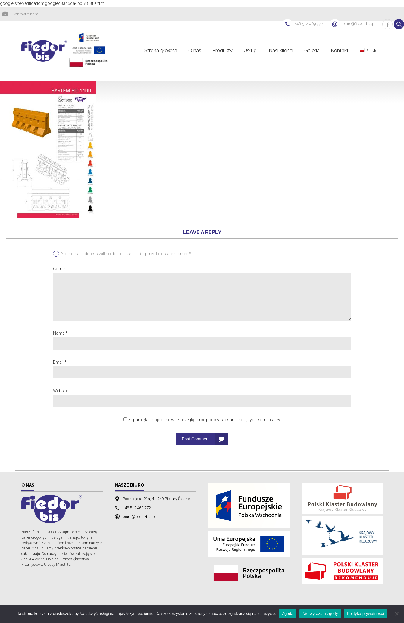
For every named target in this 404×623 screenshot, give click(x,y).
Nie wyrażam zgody (320, 613)
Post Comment (196, 439)
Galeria (312, 51)
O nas (194, 51)
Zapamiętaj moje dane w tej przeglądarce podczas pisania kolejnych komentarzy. (204, 420)
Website (60, 391)
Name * (60, 333)
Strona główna (160, 51)
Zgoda (287, 613)
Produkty (222, 51)
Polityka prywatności (365, 613)
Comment (62, 269)
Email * (60, 362)
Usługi (251, 51)
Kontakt (340, 51)
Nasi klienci (281, 51)
